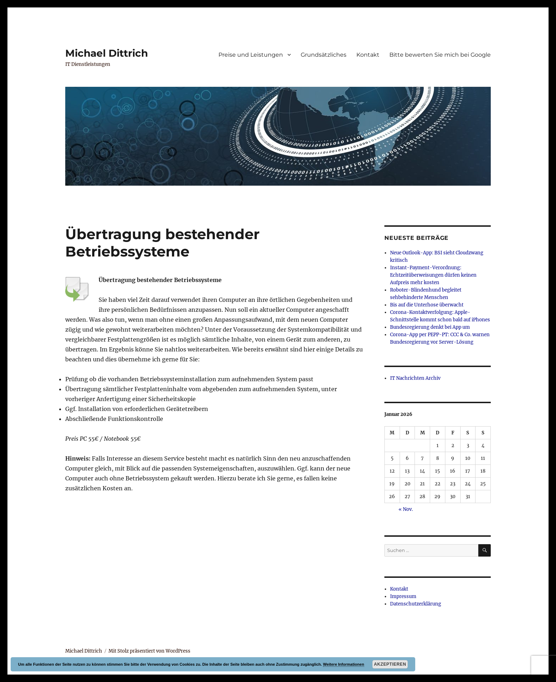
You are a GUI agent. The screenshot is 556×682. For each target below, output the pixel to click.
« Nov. (406, 509)
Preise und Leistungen (250, 54)
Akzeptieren (390, 664)
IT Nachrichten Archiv (415, 378)
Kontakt (367, 54)
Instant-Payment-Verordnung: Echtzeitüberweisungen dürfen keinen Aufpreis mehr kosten (433, 275)
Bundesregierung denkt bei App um (430, 327)
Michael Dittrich (106, 53)
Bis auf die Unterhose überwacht (426, 305)
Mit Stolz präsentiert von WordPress (149, 651)
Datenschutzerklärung (415, 604)
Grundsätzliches (323, 54)
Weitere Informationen (343, 664)
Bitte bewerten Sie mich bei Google (440, 54)
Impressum (403, 596)
